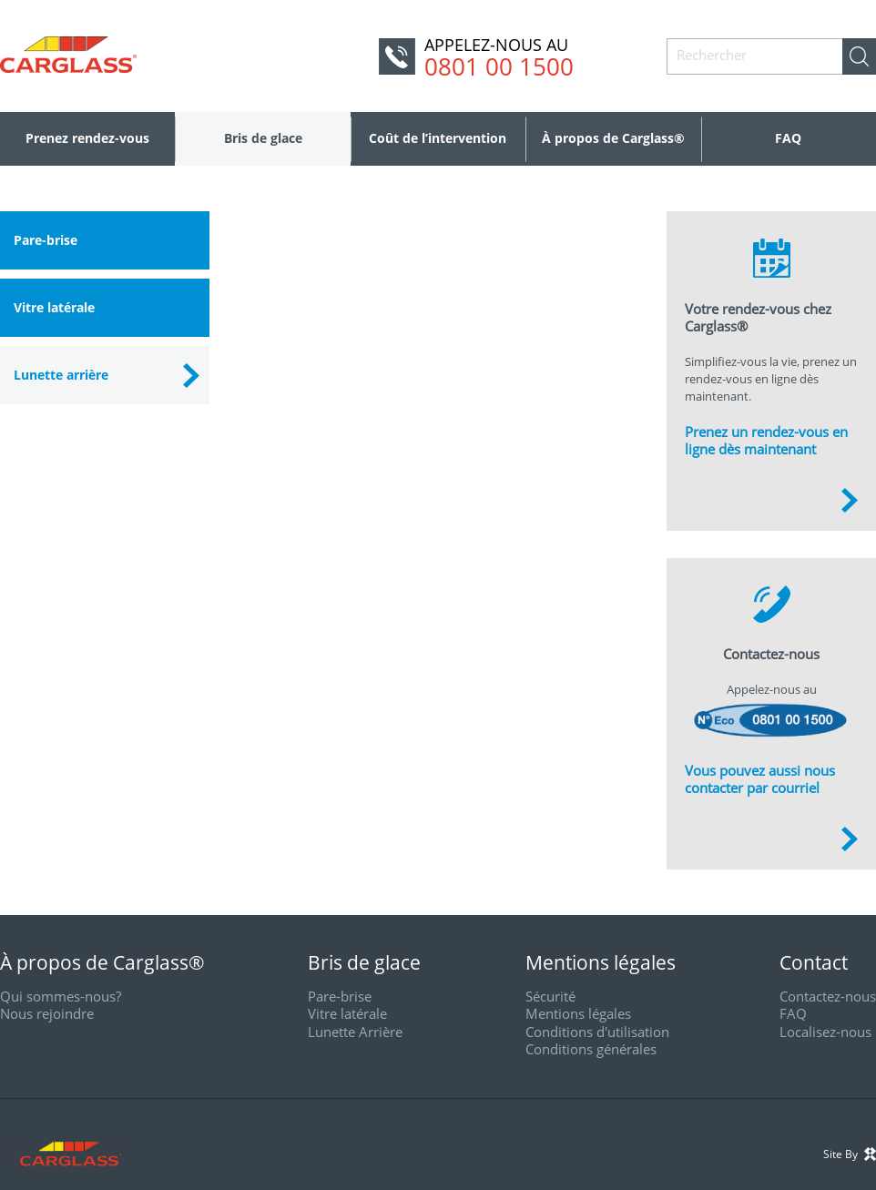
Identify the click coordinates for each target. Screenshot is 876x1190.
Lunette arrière (61, 374)
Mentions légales (578, 1013)
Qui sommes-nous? (60, 996)
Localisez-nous (825, 1031)
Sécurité (550, 996)
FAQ (788, 138)
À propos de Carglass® (613, 138)
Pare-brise (45, 240)
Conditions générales (591, 1049)
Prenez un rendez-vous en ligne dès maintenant (766, 440)
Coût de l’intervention (437, 138)
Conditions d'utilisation (597, 1031)
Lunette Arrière (355, 1031)
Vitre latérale (54, 307)
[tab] (104, 240)
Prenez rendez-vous (87, 138)
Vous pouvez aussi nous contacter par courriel (760, 779)
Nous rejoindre (47, 1013)
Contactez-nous (827, 996)
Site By (849, 1154)
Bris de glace (263, 138)
